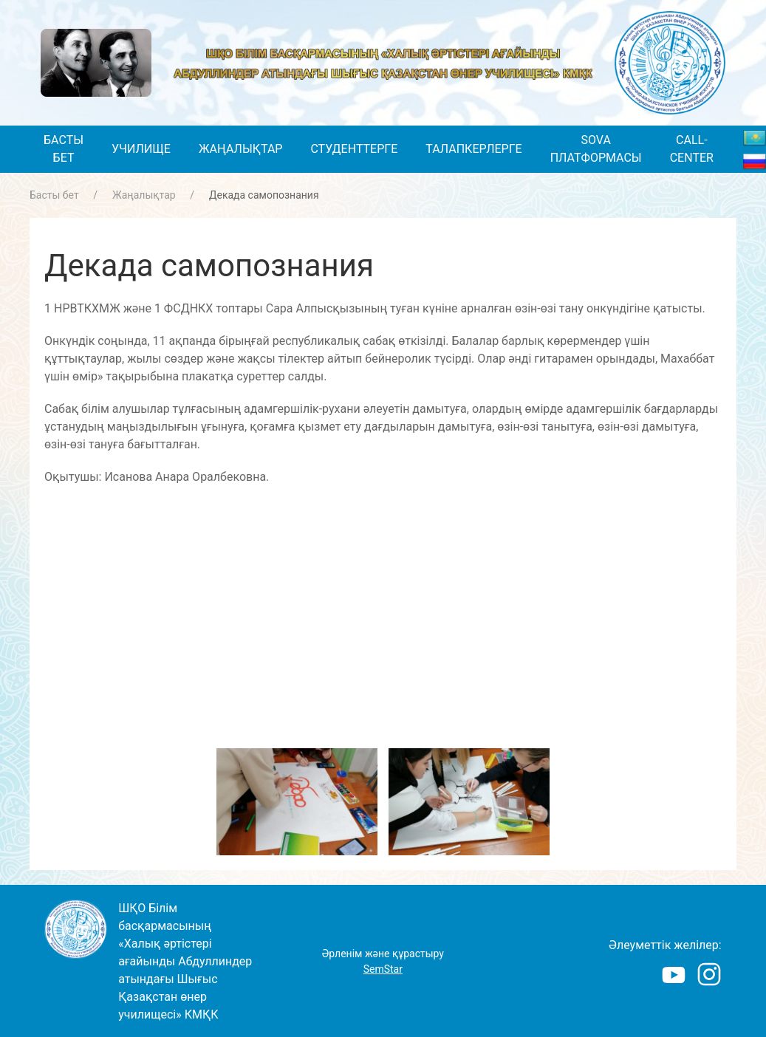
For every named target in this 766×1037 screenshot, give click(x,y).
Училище (141, 149)
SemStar (383, 969)
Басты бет (63, 149)
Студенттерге (353, 149)
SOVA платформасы (596, 149)
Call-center (692, 149)
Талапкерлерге (473, 149)
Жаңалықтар (241, 149)
